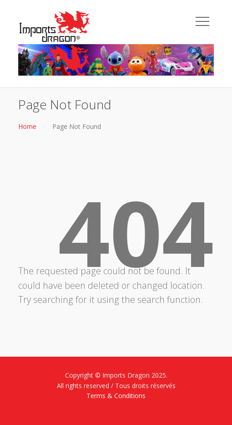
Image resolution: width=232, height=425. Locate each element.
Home (27, 126)
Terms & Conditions (116, 395)
